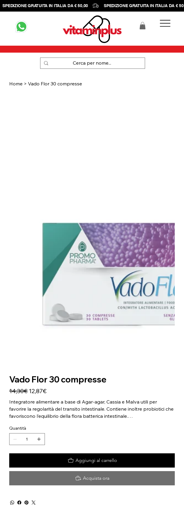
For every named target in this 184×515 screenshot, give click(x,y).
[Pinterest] (26, 503)
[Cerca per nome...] (92, 63)
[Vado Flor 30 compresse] (55, 84)
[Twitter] (34, 503)
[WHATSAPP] (21, 27)
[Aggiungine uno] (39, 439)
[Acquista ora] (92, 478)
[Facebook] (19, 503)
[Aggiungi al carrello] (92, 460)
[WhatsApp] (12, 503)
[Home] (16, 84)
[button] (142, 25)
